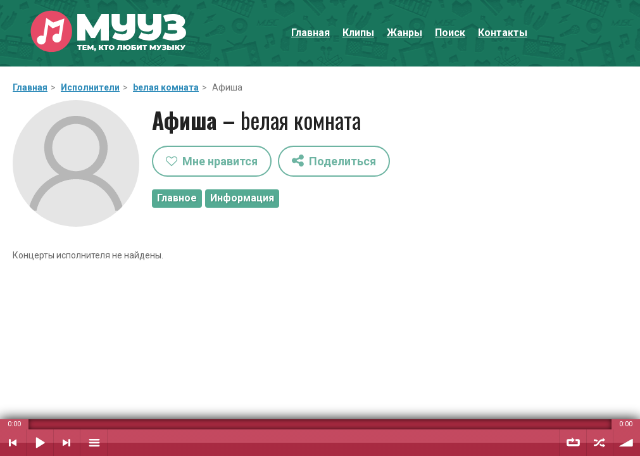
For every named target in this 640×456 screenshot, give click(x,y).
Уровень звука (626, 442)
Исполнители (90, 87)
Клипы (358, 33)
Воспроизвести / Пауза (40, 442)
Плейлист (93, 442)
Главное (177, 198)
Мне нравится (212, 161)
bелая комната (166, 87)
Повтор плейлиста (573, 442)
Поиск (450, 33)
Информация (242, 198)
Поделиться (334, 160)
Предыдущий (13, 442)
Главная (310, 33)
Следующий (67, 442)
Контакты (502, 33)
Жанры (404, 33)
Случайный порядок (600, 442)
